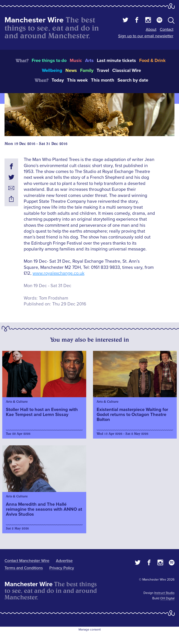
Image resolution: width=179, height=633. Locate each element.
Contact (166, 29)
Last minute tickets (116, 60)
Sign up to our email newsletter (145, 35)
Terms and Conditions (24, 567)
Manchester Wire (34, 20)
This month (102, 80)
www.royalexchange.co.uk (58, 273)
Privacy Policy (61, 567)
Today (58, 80)
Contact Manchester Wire (27, 560)
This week (77, 80)
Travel (103, 70)
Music (76, 60)
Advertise (64, 560)
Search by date (132, 80)
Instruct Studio (164, 593)
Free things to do (49, 60)
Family (86, 70)
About (151, 29)
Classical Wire (126, 70)
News (71, 70)
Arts (89, 60)
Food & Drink (152, 60)
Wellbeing (52, 70)
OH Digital (167, 598)
